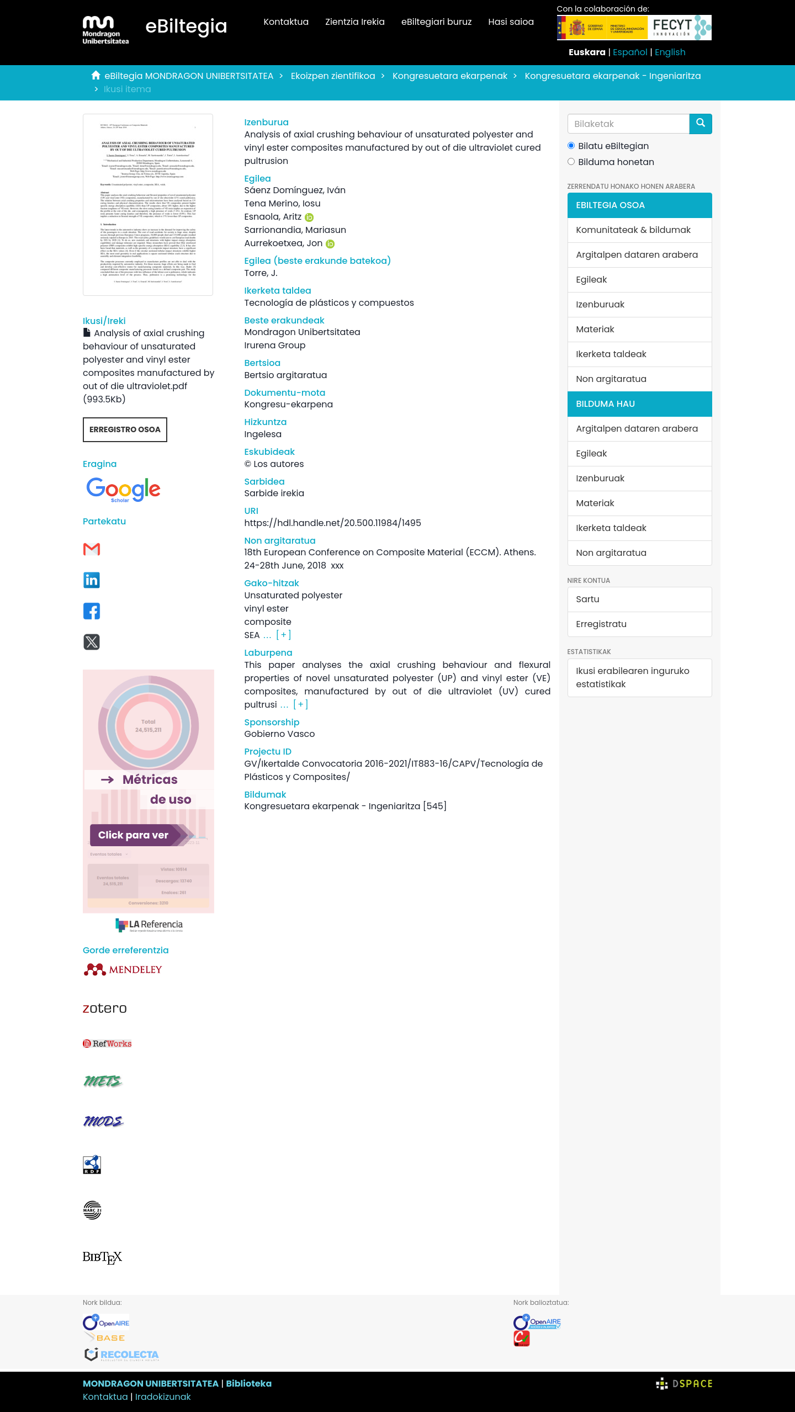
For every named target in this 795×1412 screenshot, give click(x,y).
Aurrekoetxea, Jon (283, 243)
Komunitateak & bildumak (633, 230)
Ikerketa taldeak (611, 354)
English (670, 52)
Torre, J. (260, 273)
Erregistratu (601, 624)
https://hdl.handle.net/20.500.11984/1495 (332, 523)
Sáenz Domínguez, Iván (295, 190)
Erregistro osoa (125, 429)
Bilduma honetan (611, 162)
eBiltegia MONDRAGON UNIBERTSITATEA (189, 76)
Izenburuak (600, 304)
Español (630, 52)
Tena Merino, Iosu (282, 203)
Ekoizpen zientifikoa (333, 76)
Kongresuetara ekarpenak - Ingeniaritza (613, 76)
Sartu (588, 599)
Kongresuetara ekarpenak (450, 76)
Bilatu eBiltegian (608, 146)
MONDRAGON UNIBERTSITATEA (151, 1383)
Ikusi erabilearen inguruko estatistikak (633, 678)
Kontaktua (286, 21)
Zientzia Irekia (355, 21)
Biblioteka (249, 1383)
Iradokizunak (163, 1396)
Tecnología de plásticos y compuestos (329, 302)
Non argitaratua (611, 379)
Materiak (595, 329)
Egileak (591, 279)
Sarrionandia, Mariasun (295, 230)
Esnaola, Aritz (272, 216)
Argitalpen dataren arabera (637, 254)
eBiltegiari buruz (436, 21)
